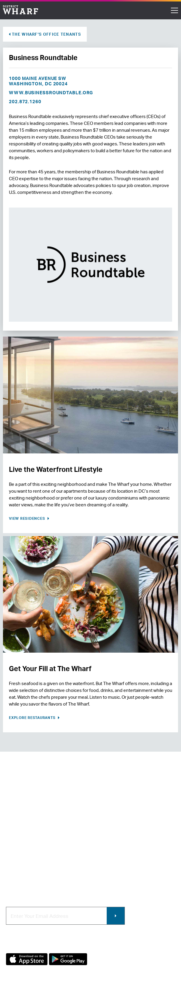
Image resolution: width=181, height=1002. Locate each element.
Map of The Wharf (24, 867)
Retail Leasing (108, 828)
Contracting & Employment (122, 838)
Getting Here (19, 857)
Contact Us (17, 838)
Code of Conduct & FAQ (30, 877)
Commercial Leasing (115, 847)
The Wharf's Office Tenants (46, 34)
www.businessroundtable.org (51, 92)
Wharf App (105, 867)
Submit (116, 915)
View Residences (27, 518)
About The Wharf (24, 828)
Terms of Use (49, 999)
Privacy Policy (18, 999)
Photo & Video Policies (117, 857)
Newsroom (17, 847)
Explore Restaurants (32, 717)
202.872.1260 (25, 101)
